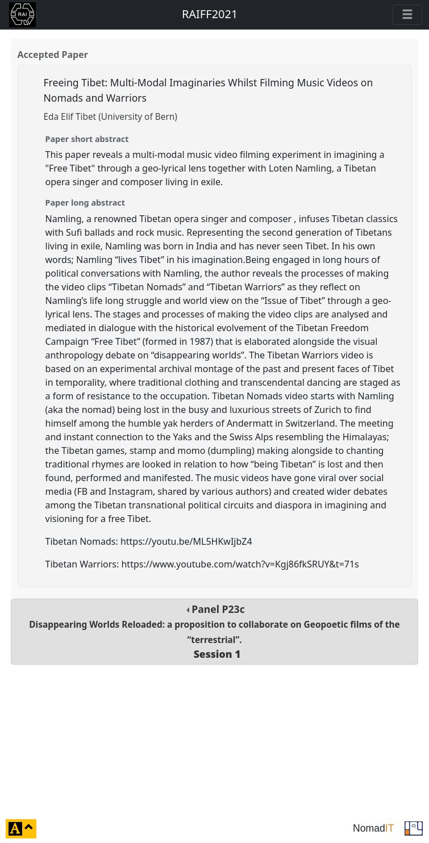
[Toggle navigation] (407, 15)
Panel (214, 631)
